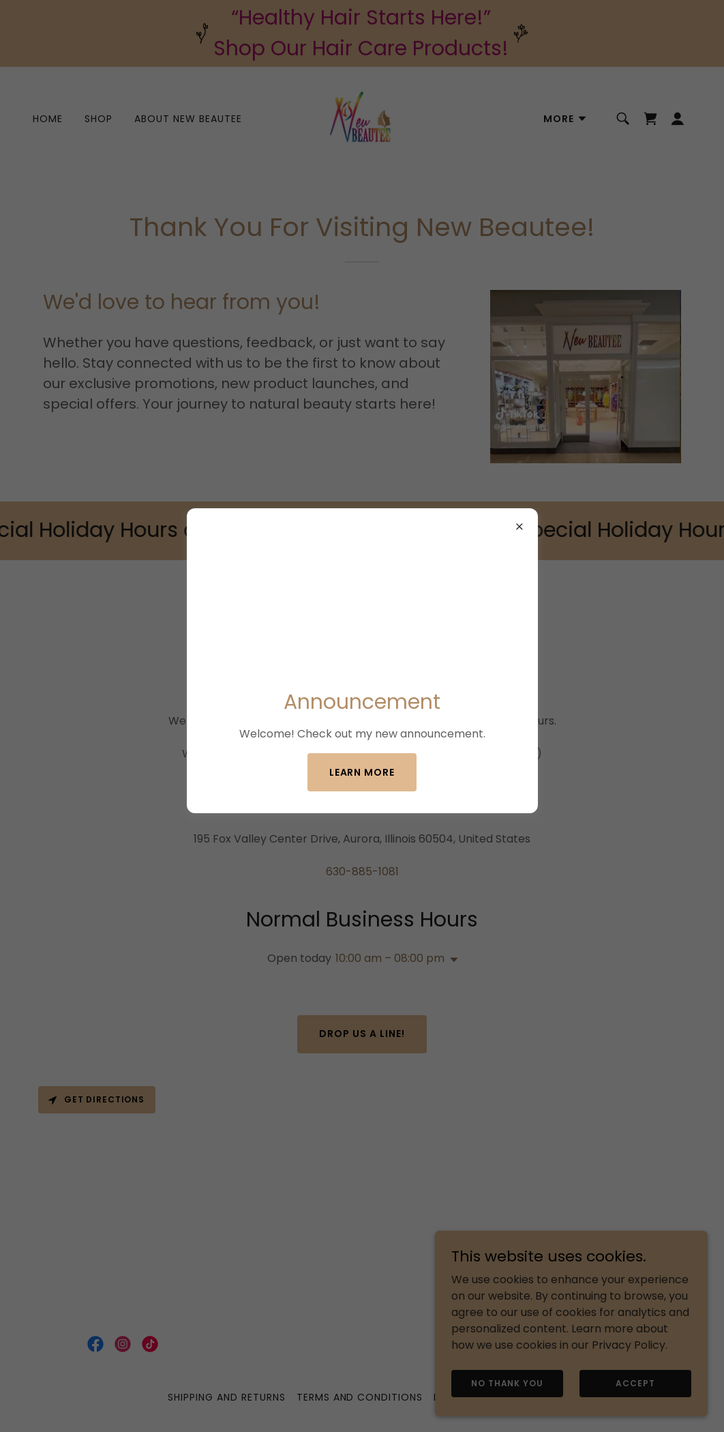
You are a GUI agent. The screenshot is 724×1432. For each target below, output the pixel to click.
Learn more (362, 772)
